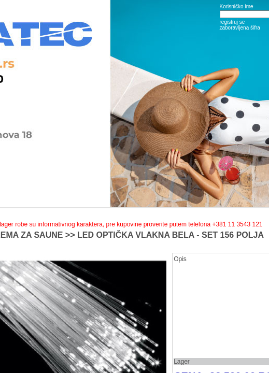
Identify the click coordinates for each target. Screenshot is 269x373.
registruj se (232, 22)
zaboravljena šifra (240, 28)
